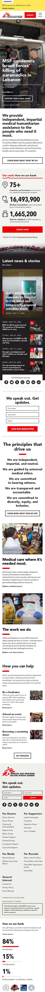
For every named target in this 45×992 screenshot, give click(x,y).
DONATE (30, 15)
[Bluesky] (10, 805)
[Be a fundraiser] (22, 700)
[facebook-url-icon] (6, 382)
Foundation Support (10, 844)
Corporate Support (10, 847)
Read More (7, 92)
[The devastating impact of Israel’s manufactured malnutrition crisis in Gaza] (22, 366)
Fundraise (28, 821)
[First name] (22, 408)
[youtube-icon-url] (28, 382)
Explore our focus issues (12, 652)
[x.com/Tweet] (15, 805)
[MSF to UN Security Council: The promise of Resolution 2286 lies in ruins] (22, 326)
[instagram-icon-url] (22, 382)
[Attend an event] (22, 719)
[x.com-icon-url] (17, 382)
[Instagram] (21, 805)
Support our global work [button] (18, 98)
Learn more (7, 8)
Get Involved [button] (22, 755)
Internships (28, 870)
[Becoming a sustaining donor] (22, 739)
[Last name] (22, 414)
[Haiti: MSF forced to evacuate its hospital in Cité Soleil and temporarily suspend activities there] (22, 295)
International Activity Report (27, 237)
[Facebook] (4, 805)
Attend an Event (30, 824)
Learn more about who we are (22, 513)
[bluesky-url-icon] (12, 382)
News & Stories (8, 858)
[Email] (22, 421)
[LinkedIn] (31, 805)
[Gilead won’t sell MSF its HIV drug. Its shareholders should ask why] (22, 339)
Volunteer (27, 828)
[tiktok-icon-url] (39, 382)
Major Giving (7, 834)
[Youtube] (26, 805)
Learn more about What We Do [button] (22, 160)
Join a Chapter (30, 831)
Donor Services (8, 817)
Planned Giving (8, 840)
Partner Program (9, 837)
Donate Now (22, 229)
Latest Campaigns (31, 817)
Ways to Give (7, 830)
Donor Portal (7, 821)
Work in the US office (32, 858)
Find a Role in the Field (33, 861)
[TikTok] (37, 805)
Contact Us (6, 884)
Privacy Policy (7, 887)
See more (6, 265)
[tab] (8, 175)
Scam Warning (8, 891)
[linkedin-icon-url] (33, 382)
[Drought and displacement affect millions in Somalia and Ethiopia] (22, 353)
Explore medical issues (11, 586)
